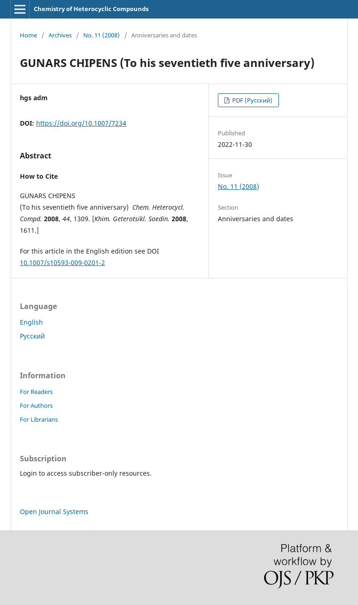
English (31, 322)
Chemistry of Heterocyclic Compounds (91, 9)
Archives (60, 35)
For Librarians (39, 419)
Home (28, 35)
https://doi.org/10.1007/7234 (81, 123)
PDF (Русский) (251, 100)
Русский (32, 336)
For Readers (36, 391)
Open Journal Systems (54, 511)
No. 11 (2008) (101, 35)
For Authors (36, 405)
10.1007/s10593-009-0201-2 (62, 262)
